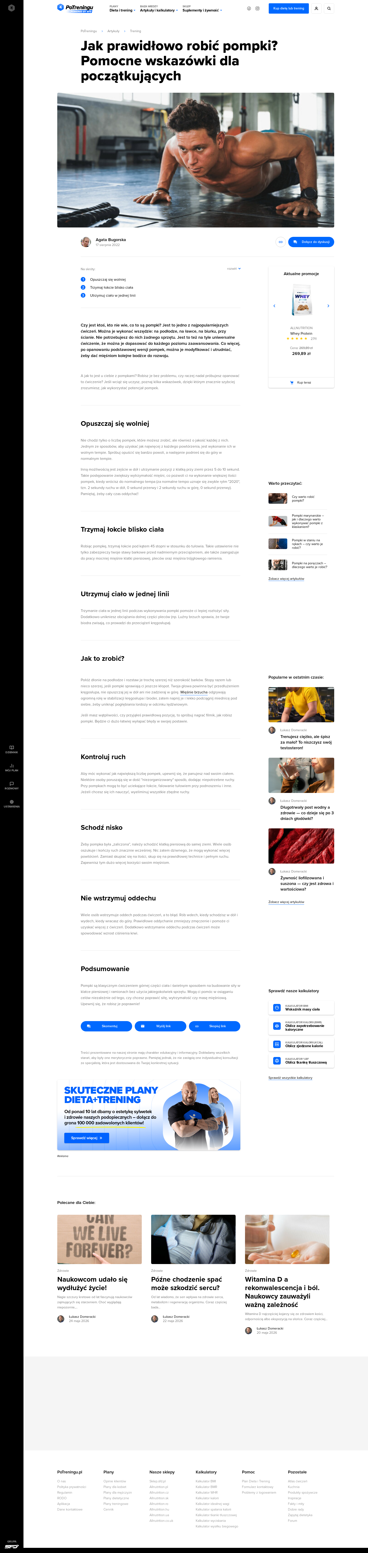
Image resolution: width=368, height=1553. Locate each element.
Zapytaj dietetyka (300, 1515)
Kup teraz (304, 382)
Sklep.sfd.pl (158, 1481)
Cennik (109, 1509)
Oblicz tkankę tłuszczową (307, 1061)
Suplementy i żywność (201, 8)
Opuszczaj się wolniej (108, 279)
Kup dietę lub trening (288, 8)
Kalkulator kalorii (207, 1498)
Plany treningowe (116, 1504)
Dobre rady (296, 1509)
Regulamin (64, 1493)
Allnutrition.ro (159, 1504)
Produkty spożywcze (303, 1493)
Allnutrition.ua (159, 1515)
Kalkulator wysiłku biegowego (217, 1526)
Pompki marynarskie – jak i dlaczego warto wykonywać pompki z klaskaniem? (308, 521)
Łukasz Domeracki (293, 730)
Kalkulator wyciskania (211, 1521)
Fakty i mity (296, 1504)
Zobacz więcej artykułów (286, 579)
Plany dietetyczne (116, 1498)
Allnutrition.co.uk (161, 1521)
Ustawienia (12, 806)
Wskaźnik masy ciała (307, 1008)
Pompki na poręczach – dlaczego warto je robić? (309, 565)
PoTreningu (89, 31)
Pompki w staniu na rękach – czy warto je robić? (307, 544)
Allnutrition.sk (159, 1498)
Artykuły (113, 31)
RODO (62, 1498)
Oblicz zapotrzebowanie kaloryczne (307, 1026)
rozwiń (232, 269)
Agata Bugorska (111, 239)
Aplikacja (63, 1504)
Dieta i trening (121, 8)
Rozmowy (12, 788)
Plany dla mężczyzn (118, 1493)
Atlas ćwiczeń (297, 1481)
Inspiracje (294, 1498)
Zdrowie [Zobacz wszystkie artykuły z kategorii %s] (63, 1271)
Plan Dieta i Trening (256, 1481)
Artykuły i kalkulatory (157, 8)
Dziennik (11, 752)
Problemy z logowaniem (259, 1493)
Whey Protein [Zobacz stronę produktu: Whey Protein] (301, 333)
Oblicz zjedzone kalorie (307, 1044)
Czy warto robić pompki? (303, 499)
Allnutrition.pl (159, 1487)
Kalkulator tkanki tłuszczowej (216, 1515)
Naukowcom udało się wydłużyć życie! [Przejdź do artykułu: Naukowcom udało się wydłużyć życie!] (92, 1283)
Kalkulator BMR (206, 1487)
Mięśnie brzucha (193, 692)
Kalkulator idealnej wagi (212, 1504)
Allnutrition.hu (159, 1509)
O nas (61, 1481)
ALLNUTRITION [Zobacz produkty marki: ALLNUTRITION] (301, 328)
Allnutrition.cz (159, 1493)
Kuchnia (293, 1487)
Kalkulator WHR (207, 1493)
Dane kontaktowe (70, 1509)
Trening (135, 31)
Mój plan (11, 770)
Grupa (11, 1541)
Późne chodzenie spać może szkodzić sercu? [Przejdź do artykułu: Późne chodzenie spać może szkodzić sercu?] (186, 1283)
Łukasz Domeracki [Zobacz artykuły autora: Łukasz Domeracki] (82, 1317)
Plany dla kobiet (115, 1487)
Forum (292, 1521)
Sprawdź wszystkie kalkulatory (290, 1078)
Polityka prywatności (71, 1487)
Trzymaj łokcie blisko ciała (111, 287)
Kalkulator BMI (206, 1481)
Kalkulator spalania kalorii (213, 1509)
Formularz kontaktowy (257, 1487)
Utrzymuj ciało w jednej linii (113, 295)
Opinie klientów (115, 1481)
